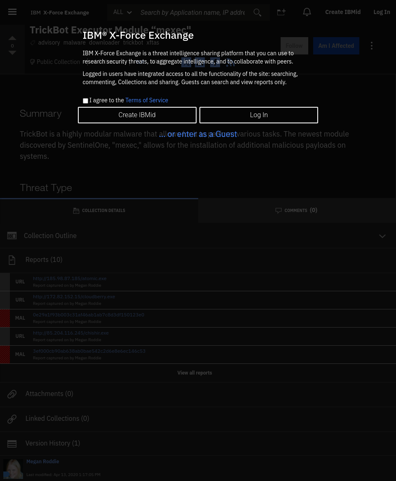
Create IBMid (136, 115)
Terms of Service (146, 100)
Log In (259, 115)
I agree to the (128, 101)
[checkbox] (85, 101)
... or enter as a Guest (198, 133)
